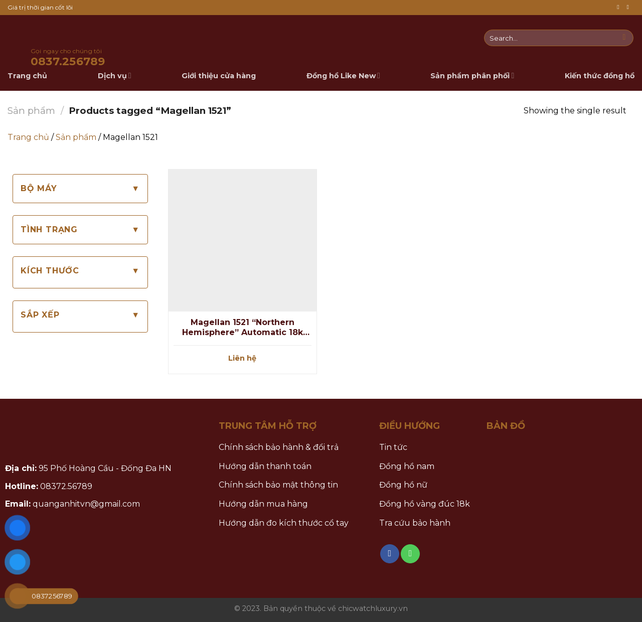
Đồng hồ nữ (403, 485)
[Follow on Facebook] (620, 7)
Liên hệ (242, 358)
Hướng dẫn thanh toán (265, 466)
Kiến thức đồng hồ (599, 75)
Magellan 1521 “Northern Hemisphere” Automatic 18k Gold (242, 328)
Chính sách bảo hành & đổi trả (279, 447)
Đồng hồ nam (406, 466)
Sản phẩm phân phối (472, 75)
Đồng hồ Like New (343, 75)
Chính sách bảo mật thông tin (278, 485)
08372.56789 (66, 486)
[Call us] (629, 7)
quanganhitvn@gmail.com (86, 504)
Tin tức (393, 447)
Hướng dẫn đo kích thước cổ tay (284, 523)
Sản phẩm (31, 110)
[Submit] (624, 38)
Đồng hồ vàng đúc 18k (424, 504)
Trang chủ (28, 137)
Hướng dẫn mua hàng (263, 504)
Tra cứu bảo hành (414, 523)
